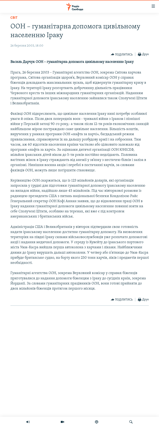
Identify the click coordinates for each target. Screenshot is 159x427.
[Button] (122, 54)
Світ (14, 18)
